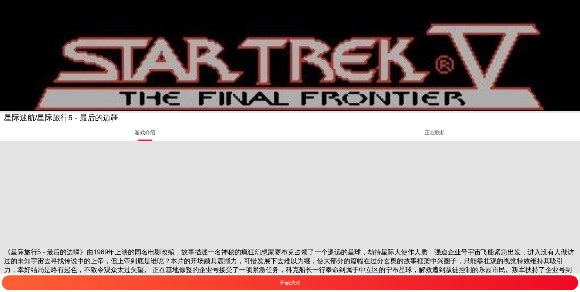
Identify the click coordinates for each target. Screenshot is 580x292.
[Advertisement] (222, 192)
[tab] (145, 132)
